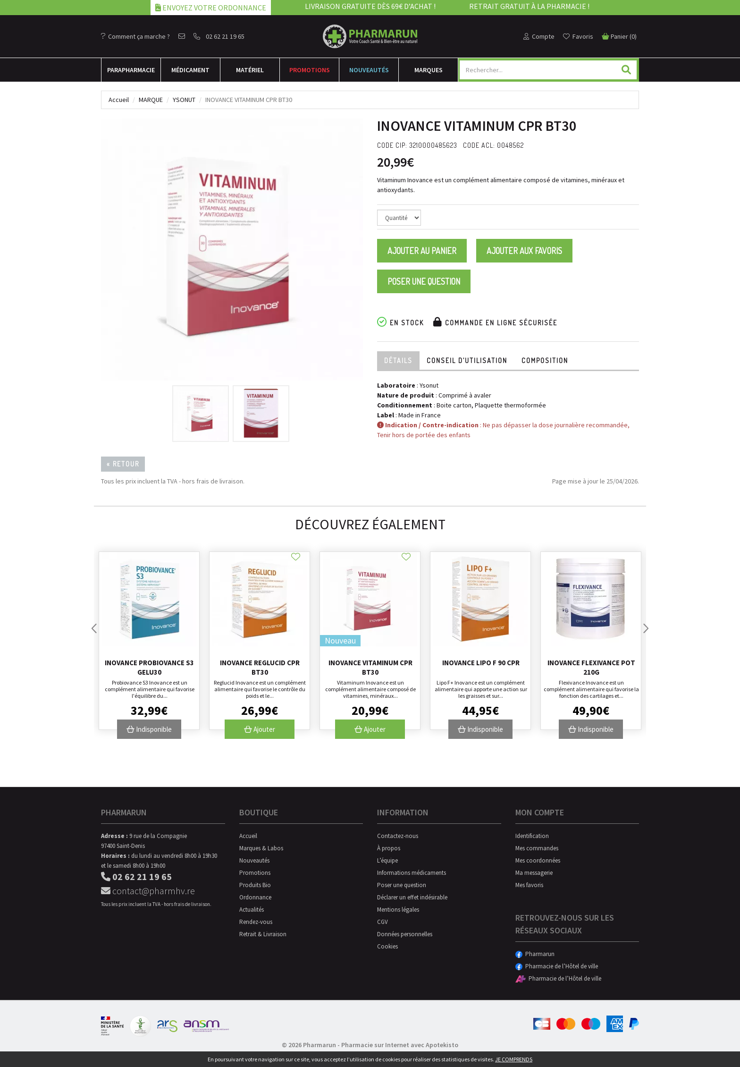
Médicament (190, 70)
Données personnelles (404, 934)
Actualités (251, 910)
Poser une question (423, 281)
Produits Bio (255, 885)
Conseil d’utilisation (467, 360)
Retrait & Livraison (262, 934)
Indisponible (149, 729)
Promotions (309, 70)
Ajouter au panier (421, 251)
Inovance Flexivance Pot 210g (591, 667)
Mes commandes (536, 848)
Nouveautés (369, 70)
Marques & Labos (261, 848)
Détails (398, 360)
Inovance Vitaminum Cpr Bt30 (370, 667)
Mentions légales (398, 910)
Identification (532, 836)
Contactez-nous (397, 836)
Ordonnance (255, 897)
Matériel (250, 70)
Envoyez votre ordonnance (210, 7)
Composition (544, 360)
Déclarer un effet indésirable (412, 897)
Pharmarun (535, 954)
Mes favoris (529, 885)
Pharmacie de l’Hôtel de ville (556, 966)
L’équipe (387, 860)
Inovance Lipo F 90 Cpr (481, 662)
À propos (388, 848)
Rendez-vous (255, 922)
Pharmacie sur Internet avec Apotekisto (399, 1045)
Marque (151, 99)
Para (131, 70)
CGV (382, 922)
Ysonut (184, 99)
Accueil (119, 99)
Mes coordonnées (537, 860)
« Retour (123, 464)
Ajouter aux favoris (524, 251)
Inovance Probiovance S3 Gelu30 (149, 667)
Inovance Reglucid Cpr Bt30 (260, 667)
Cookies (387, 946)
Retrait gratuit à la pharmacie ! (529, 6)
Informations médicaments (411, 873)
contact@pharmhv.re (148, 891)
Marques (428, 70)
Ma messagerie (534, 873)
